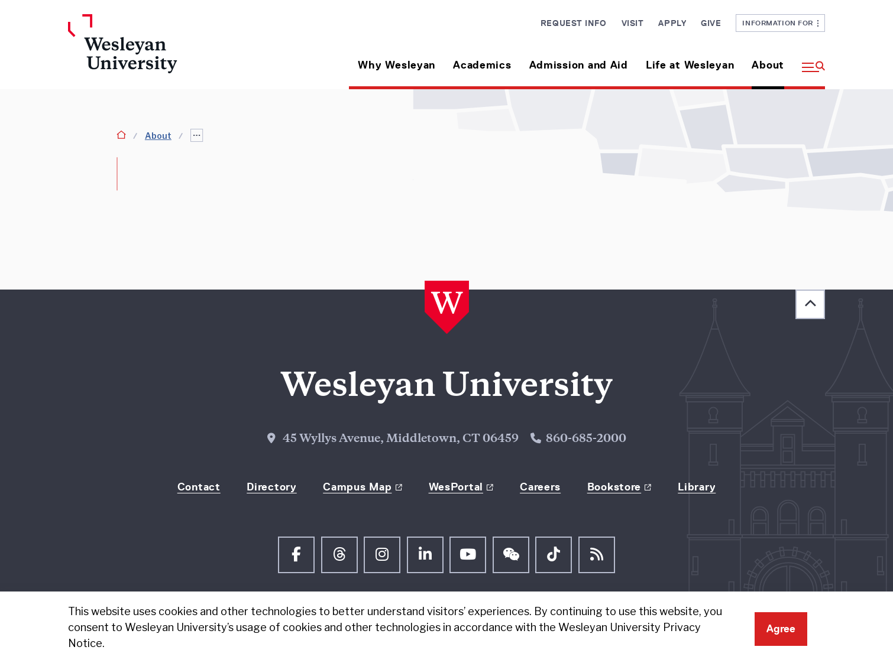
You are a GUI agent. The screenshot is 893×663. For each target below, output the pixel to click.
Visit (633, 23)
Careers (540, 486)
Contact (199, 486)
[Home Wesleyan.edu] (156, 51)
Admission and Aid (578, 65)
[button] (809, 60)
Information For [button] (780, 23)
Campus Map (357, 486)
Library (697, 486)
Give (711, 23)
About (768, 65)
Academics (482, 65)
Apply (672, 23)
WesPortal (456, 486)
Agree (780, 628)
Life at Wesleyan (690, 65)
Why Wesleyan (396, 65)
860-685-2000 (586, 439)
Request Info (574, 23)
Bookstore (614, 486)
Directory (271, 486)
